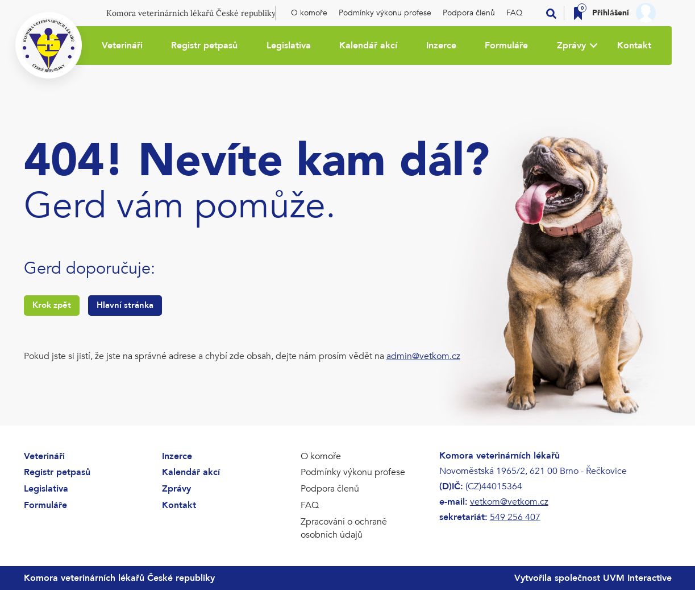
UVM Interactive (637, 578)
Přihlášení (610, 12)
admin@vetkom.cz (423, 356)
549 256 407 (515, 517)
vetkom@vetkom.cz (509, 502)
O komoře (309, 12)
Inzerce (441, 45)
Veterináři (122, 45)
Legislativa (289, 45)
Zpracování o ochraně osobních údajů (344, 528)
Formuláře (506, 45)
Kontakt (634, 45)
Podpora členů (469, 12)
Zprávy (571, 45)
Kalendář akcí (368, 45)
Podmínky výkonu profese (385, 12)
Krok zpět (51, 305)
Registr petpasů (204, 45)
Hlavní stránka (125, 305)
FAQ (514, 12)
